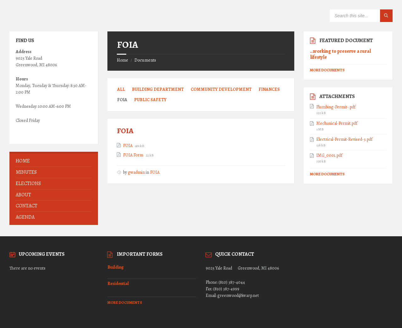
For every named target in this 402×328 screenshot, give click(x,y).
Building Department (158, 89)
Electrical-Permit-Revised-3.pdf (344, 139)
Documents (145, 60)
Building (115, 267)
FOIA (125, 131)
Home (122, 60)
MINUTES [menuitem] (26, 172)
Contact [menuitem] (26, 205)
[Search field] (361, 15)
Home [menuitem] (23, 160)
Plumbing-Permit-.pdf (336, 107)
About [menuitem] (23, 194)
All (121, 89)
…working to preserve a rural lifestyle (340, 54)
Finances (269, 89)
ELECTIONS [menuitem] (28, 183)
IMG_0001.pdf (329, 155)
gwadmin (136, 172)
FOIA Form (133, 155)
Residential (118, 284)
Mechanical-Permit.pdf (336, 123)
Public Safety (150, 100)
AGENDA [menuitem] (25, 217)
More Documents (327, 70)
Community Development (221, 89)
